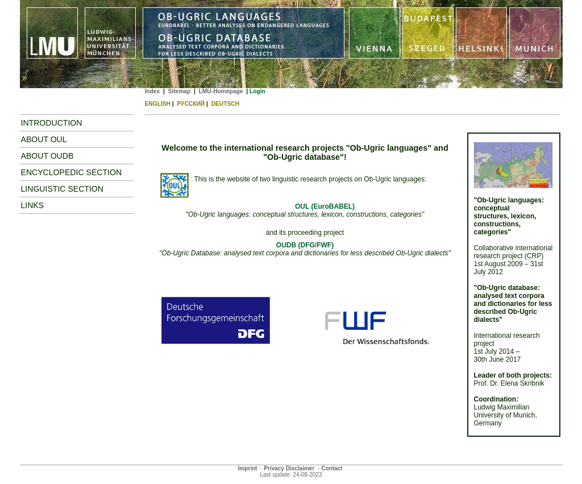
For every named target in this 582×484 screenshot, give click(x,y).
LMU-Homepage (221, 91)
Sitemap (179, 91)
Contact (331, 468)
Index (152, 91)
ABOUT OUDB (47, 155)
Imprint (247, 468)
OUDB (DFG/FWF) (305, 245)
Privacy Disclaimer (289, 468)
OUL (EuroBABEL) (325, 206)
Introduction (51, 122)
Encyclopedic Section (71, 172)
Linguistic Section (62, 188)
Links (32, 205)
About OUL (44, 139)
